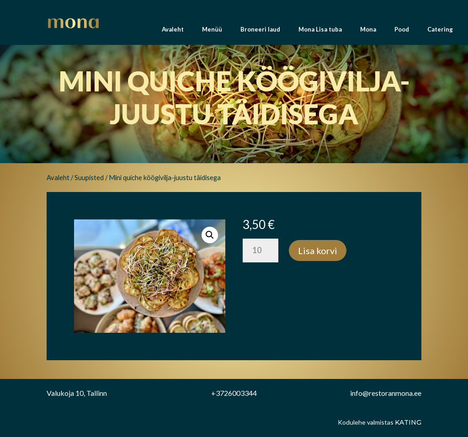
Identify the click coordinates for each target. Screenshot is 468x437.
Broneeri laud (260, 32)
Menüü (212, 32)
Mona (368, 32)
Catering (440, 32)
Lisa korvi (317, 250)
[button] (210, 235)
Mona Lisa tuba (320, 32)
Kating (408, 422)
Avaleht (173, 32)
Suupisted (89, 177)
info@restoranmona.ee (385, 393)
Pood (401, 32)
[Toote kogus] (260, 250)
